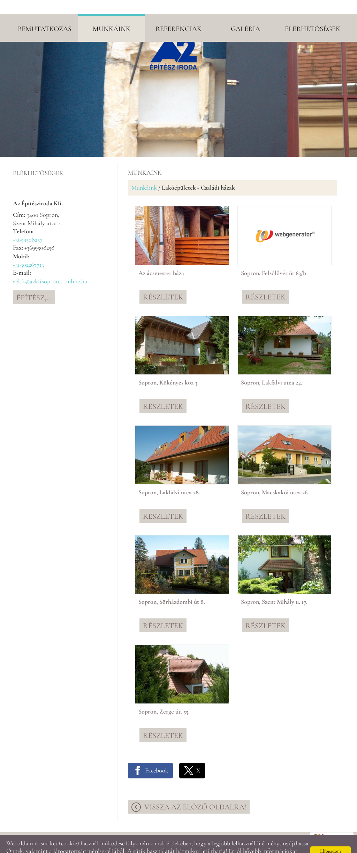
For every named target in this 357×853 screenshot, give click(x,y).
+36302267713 (28, 250)
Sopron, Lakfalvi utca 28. (169, 478)
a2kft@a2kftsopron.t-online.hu (50, 267)
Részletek (163, 283)
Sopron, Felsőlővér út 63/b (273, 259)
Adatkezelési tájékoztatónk (70, 844)
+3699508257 (28, 225)
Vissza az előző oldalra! (195, 793)
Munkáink (144, 173)
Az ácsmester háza (161, 259)
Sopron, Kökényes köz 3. (168, 368)
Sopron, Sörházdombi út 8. (171, 588)
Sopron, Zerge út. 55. (164, 697)
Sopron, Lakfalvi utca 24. (271, 368)
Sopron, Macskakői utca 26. (275, 478)
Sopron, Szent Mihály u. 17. (274, 588)
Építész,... (34, 283)
